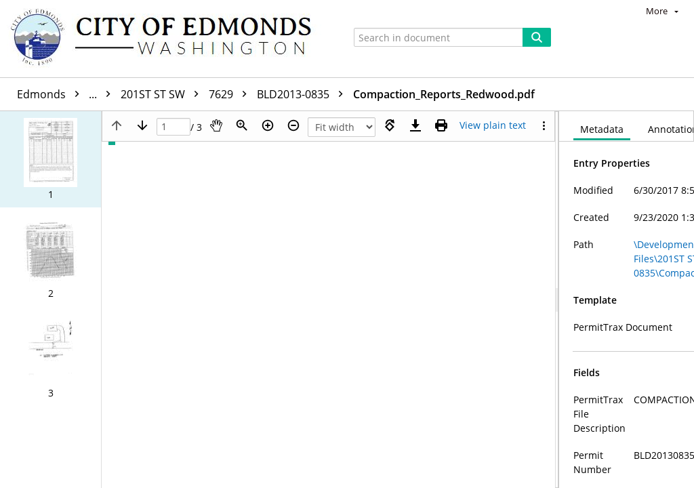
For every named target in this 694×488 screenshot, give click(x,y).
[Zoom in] (267, 125)
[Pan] (216, 125)
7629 (231, 94)
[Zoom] (241, 125)
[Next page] (142, 125)
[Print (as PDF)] (441, 125)
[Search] (537, 37)
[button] (50, 159)
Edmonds (67, 94)
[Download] (415, 125)
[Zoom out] (293, 125)
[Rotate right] (389, 125)
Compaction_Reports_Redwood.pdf (444, 94)
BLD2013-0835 (303, 94)
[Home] (167, 38)
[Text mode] (492, 125)
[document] (626, 299)
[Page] (173, 127)
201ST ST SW (163, 94)
